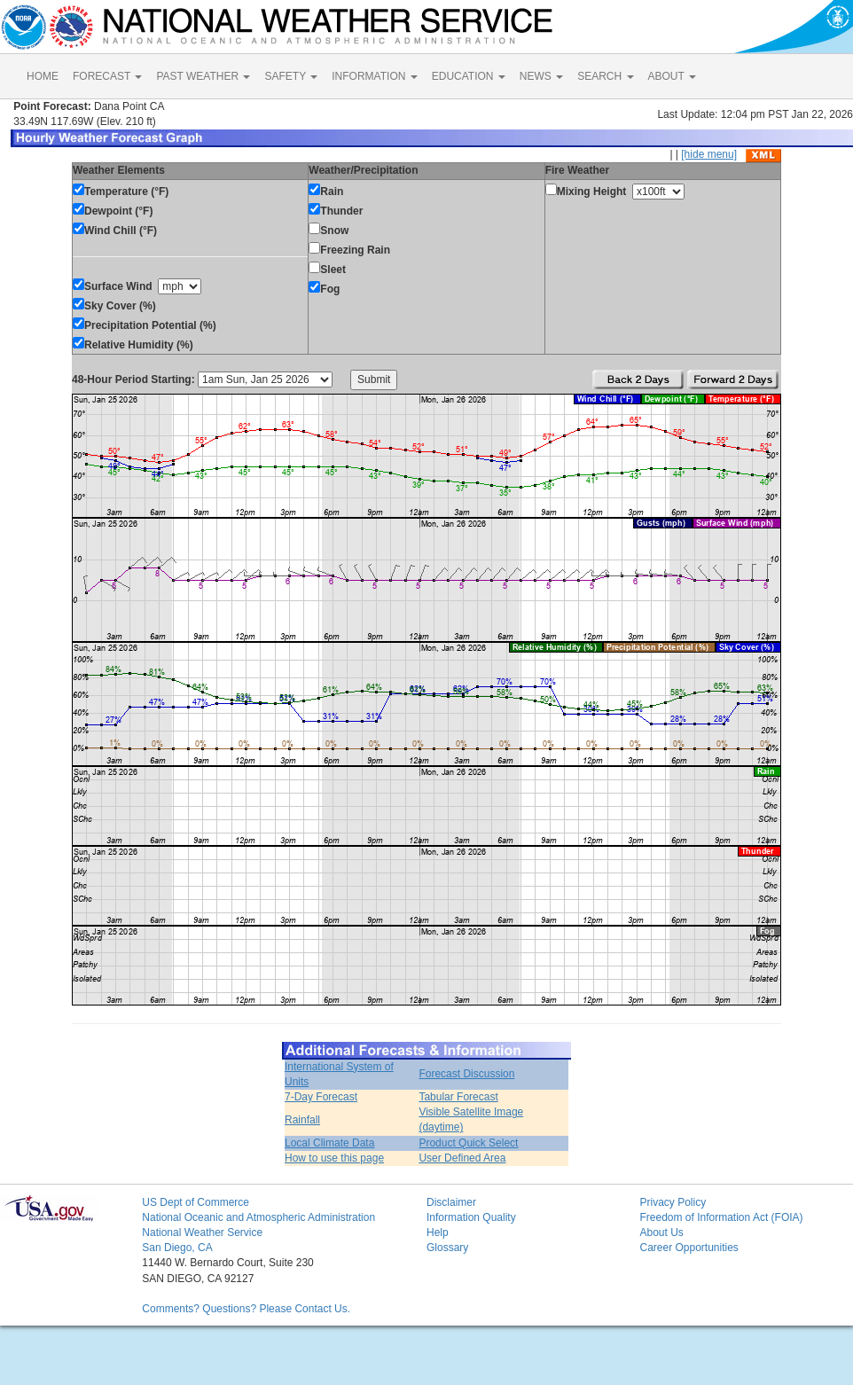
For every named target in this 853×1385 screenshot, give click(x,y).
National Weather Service (202, 1232)
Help (437, 1232)
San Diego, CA (177, 1247)
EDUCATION (468, 76)
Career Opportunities (688, 1247)
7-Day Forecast (321, 1097)
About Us (661, 1232)
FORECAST (107, 76)
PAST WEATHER (203, 76)
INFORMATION (374, 76)
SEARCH (605, 76)
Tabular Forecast (458, 1097)
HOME (43, 76)
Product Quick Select (468, 1143)
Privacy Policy (672, 1202)
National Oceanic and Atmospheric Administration (258, 1217)
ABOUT (672, 76)
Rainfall (302, 1120)
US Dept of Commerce (195, 1202)
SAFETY (290, 76)
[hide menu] (709, 154)
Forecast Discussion (466, 1074)
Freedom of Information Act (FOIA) (720, 1217)
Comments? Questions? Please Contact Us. (246, 1309)
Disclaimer (451, 1202)
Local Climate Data (329, 1143)
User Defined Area (462, 1158)
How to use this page (334, 1158)
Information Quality (471, 1217)
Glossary (447, 1247)
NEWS (541, 76)
